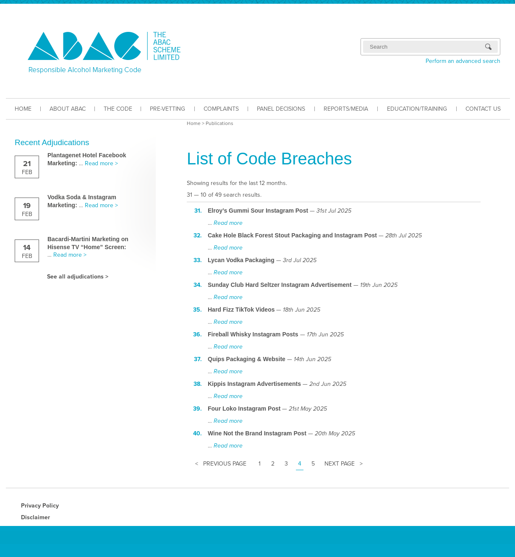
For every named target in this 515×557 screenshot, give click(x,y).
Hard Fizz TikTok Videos (241, 309)
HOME (23, 108)
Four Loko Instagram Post (244, 408)
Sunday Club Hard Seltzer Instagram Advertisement (280, 284)
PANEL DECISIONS (281, 108)
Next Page (339, 463)
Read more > (101, 163)
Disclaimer (35, 517)
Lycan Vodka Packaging (241, 260)
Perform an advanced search (463, 61)
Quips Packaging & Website (246, 359)
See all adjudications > (77, 276)
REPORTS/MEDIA (346, 108)
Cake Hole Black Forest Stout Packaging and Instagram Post (292, 235)
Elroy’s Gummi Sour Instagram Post (258, 210)
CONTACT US (483, 108)
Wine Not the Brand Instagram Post (257, 433)
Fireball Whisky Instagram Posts (253, 334)
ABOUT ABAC (68, 108)
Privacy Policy (40, 505)
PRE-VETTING (167, 108)
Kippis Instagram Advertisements (254, 383)
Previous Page (224, 463)
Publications (219, 123)
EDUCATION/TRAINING (417, 108)
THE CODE (118, 108)
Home (194, 123)
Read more (228, 222)
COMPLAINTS (221, 108)
